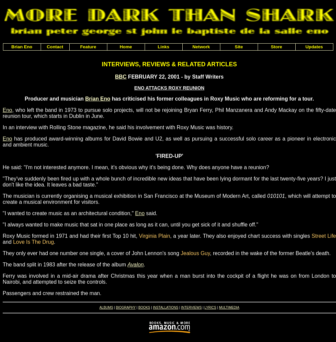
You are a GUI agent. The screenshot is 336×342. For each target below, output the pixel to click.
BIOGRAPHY (125, 307)
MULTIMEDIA (229, 307)
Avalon (135, 264)
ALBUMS (106, 307)
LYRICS (210, 307)
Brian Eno (98, 99)
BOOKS (144, 307)
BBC (121, 77)
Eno (7, 110)
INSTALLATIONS (165, 307)
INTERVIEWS (191, 307)
